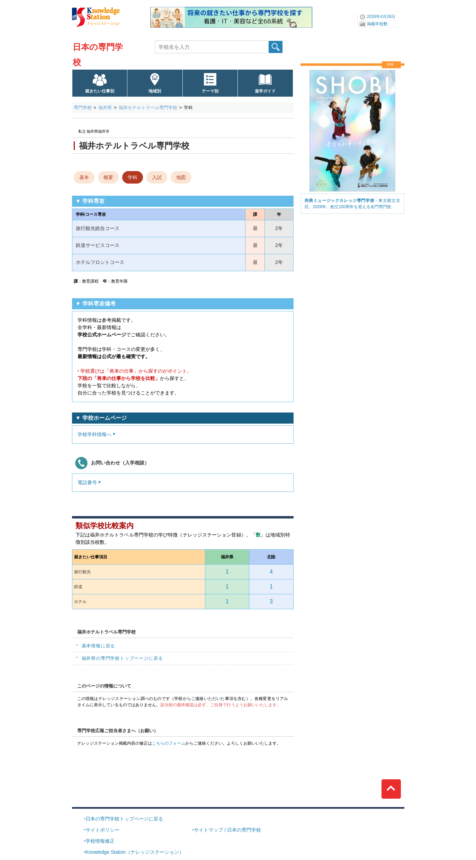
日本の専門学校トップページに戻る (124, 819)
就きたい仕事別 (99, 91)
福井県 (105, 107)
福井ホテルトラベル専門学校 (148, 107)
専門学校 (83, 107)
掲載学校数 (377, 23)
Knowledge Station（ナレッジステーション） (135, 852)
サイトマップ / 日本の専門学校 (227, 830)
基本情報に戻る (98, 645)
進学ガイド (265, 91)
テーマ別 (210, 91)
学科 (132, 177)
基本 (84, 177)
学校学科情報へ (94, 434)
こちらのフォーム (168, 743)
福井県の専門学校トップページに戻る (122, 658)
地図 (181, 177)
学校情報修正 (100, 841)
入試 (157, 177)
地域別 (155, 91)
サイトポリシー (102, 830)
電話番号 (87, 482)
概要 (108, 177)
